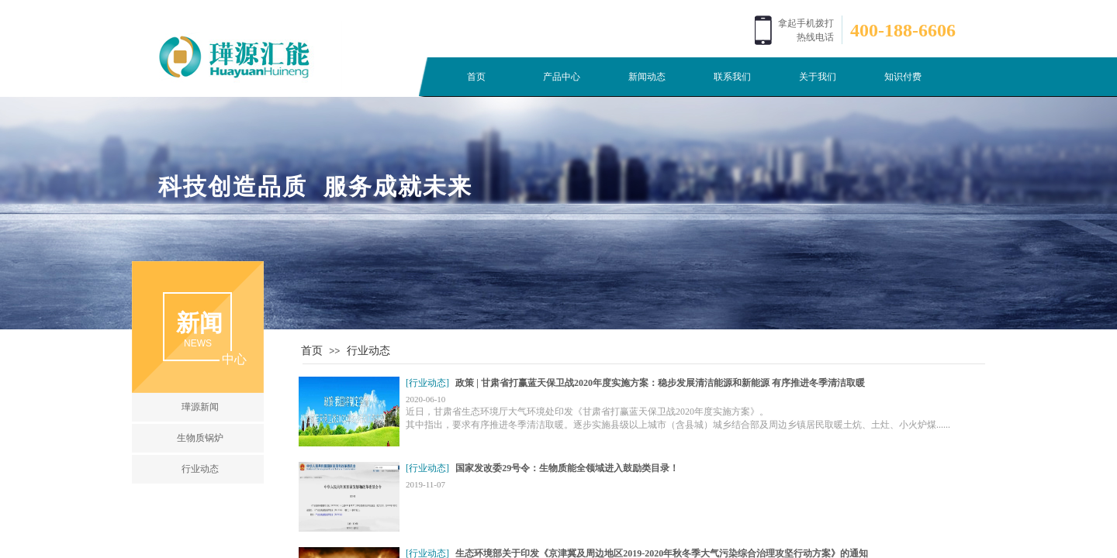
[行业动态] (427, 382)
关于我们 (817, 76)
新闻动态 (647, 76)
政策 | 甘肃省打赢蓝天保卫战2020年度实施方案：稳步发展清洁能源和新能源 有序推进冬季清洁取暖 (660, 382)
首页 (476, 76)
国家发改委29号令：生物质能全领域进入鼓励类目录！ (567, 468)
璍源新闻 (200, 406)
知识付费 (903, 76)
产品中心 (561, 76)
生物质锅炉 (200, 437)
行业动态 (368, 350)
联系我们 (732, 76)
